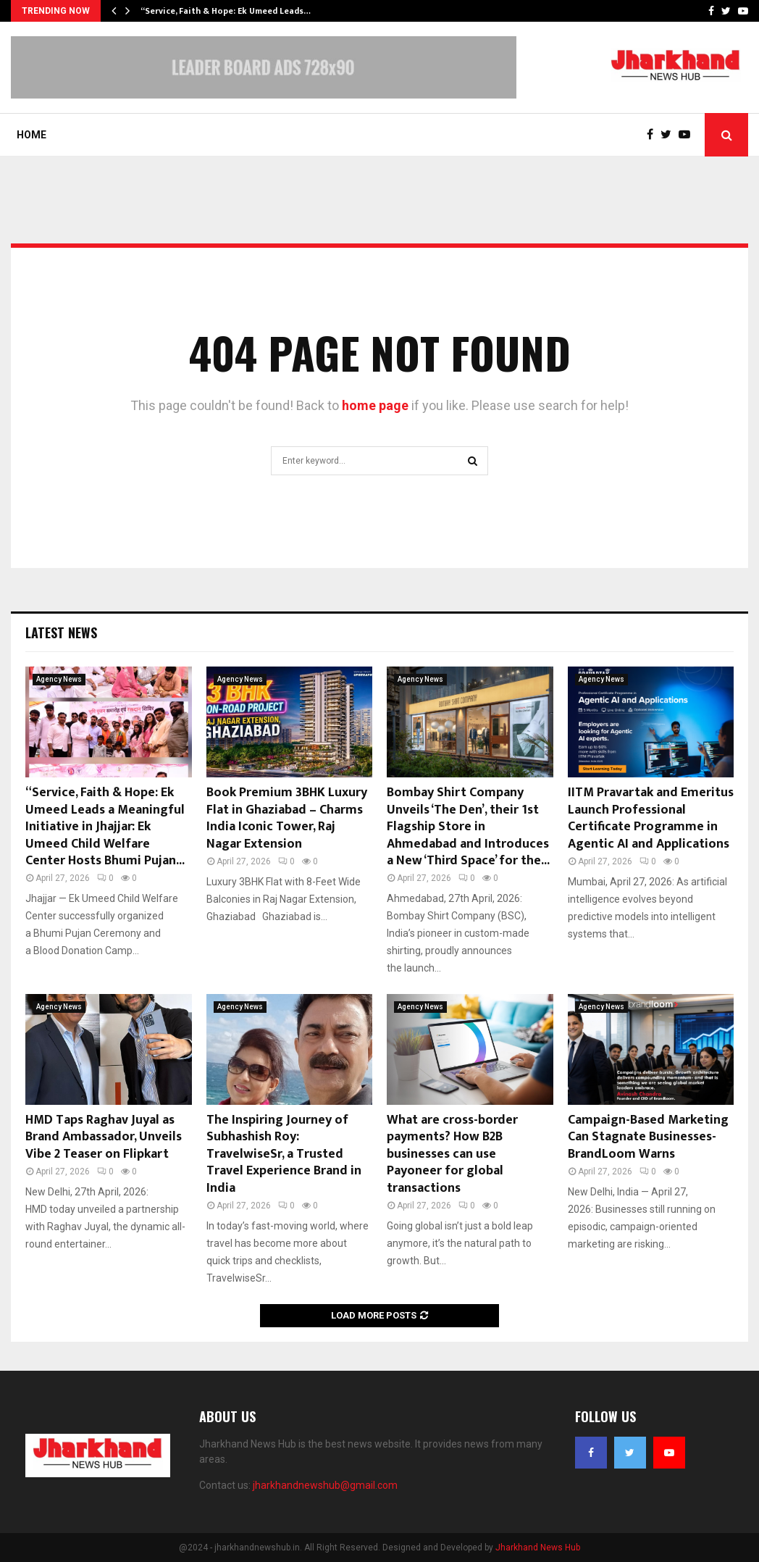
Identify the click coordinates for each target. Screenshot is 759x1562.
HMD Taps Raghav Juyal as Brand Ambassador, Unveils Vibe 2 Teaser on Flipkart (103, 1137)
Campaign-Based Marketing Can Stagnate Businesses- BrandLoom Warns (648, 1137)
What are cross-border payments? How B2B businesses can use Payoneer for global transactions (452, 1154)
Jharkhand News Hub (537, 1547)
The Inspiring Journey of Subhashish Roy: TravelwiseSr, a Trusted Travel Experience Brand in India (283, 1154)
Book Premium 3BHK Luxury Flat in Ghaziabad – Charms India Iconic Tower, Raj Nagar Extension (286, 818)
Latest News (61, 632)
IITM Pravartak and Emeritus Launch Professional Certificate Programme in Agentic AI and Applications (651, 818)
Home (31, 135)
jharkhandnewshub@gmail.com (325, 1485)
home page (375, 405)
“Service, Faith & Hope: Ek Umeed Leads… (226, 11)
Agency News (59, 679)
